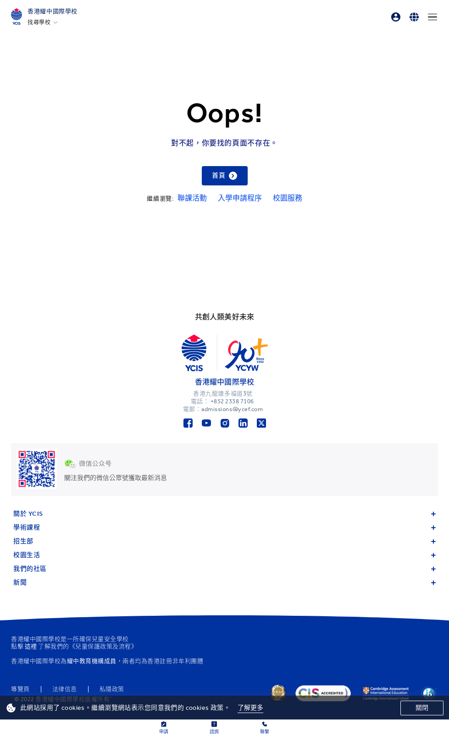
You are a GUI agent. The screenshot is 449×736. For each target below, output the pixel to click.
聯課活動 (192, 198)
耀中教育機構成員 (91, 661)
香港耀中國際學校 (53, 11)
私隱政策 (112, 689)
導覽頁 (20, 689)
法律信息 (64, 689)
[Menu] (432, 17)
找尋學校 (39, 22)
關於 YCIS (224, 514)
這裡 (31, 646)
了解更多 (251, 708)
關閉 (422, 708)
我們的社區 (224, 569)
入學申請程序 (240, 198)
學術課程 (224, 527)
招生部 (224, 541)
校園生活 (224, 555)
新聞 (224, 582)
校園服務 (287, 198)
